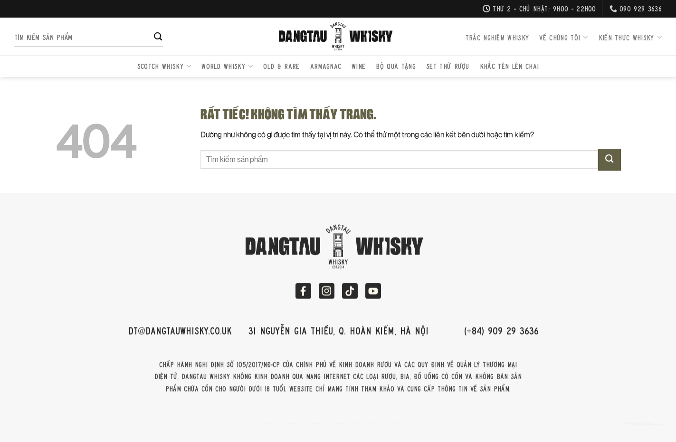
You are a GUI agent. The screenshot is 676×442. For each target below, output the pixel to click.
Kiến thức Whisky (630, 37)
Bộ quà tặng (396, 66)
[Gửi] (157, 38)
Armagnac (326, 66)
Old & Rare (281, 66)
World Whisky (227, 66)
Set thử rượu (447, 66)
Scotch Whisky (164, 66)
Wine (358, 66)
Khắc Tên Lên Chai (509, 66)
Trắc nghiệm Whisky (497, 37)
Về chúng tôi (563, 37)
